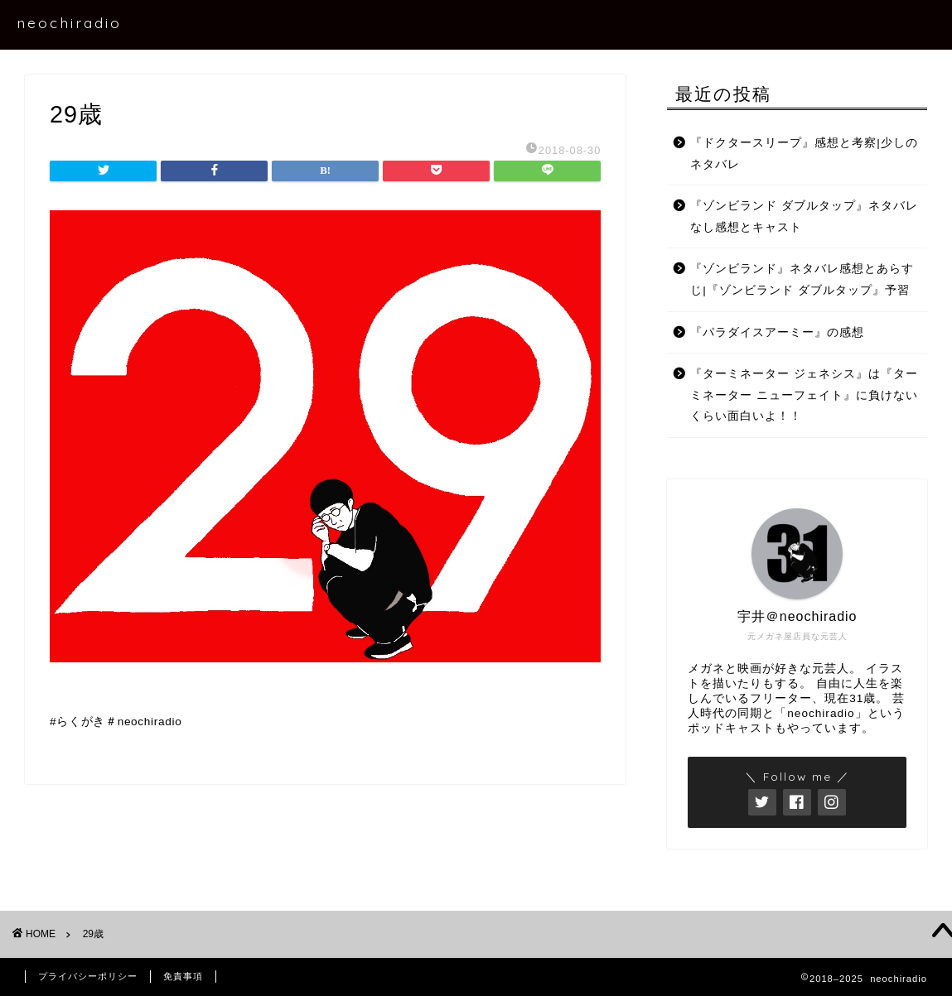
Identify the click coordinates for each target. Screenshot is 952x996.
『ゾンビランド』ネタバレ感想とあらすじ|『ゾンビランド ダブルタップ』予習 (802, 279)
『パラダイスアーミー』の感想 (777, 332)
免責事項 (183, 976)
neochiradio (69, 22)
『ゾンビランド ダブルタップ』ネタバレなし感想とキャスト (804, 216)
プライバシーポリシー (88, 976)
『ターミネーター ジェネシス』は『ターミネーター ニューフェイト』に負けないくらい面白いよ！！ (804, 395)
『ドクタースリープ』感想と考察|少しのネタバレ (804, 154)
